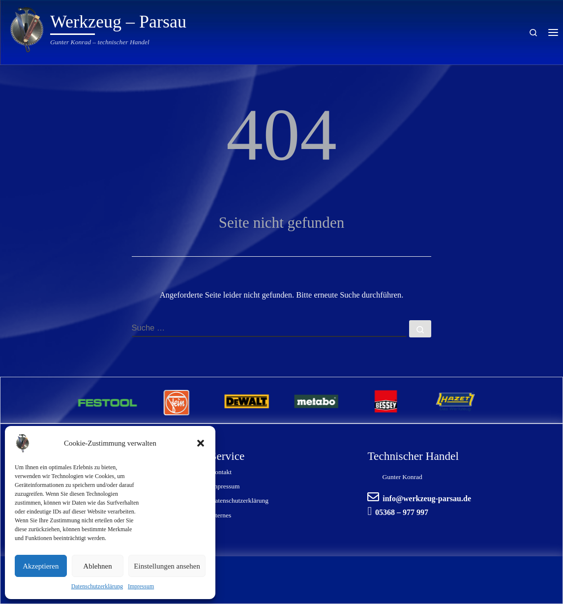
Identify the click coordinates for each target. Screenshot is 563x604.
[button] (201, 443)
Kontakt (221, 472)
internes (220, 515)
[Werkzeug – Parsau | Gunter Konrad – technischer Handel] (27, 28)
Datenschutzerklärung (97, 586)
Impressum (141, 586)
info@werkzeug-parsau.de (427, 498)
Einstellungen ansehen (167, 566)
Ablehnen (97, 566)
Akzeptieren (41, 566)
